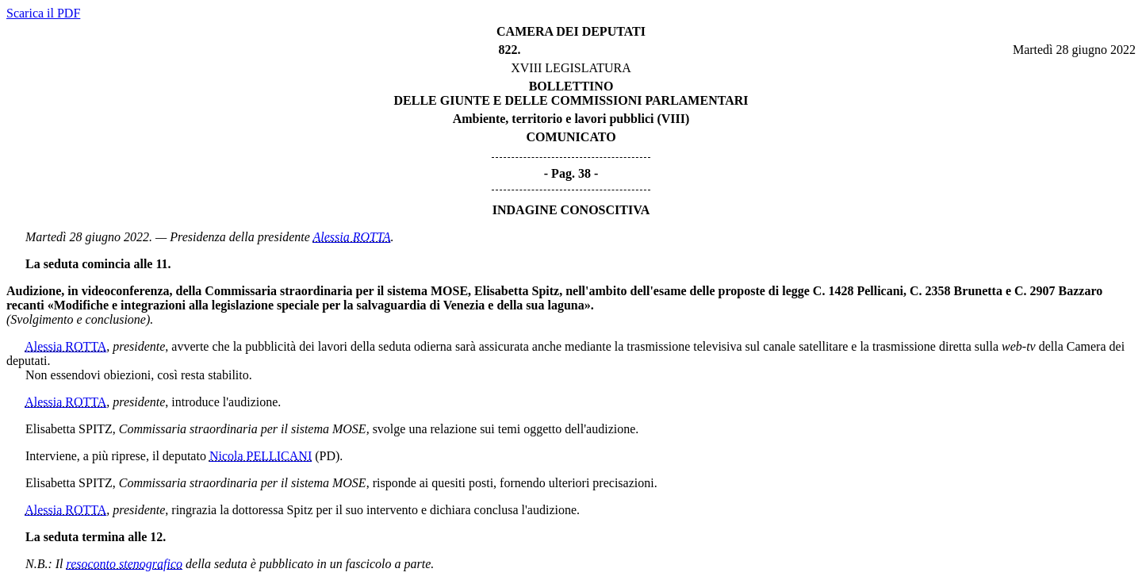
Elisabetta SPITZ (69, 429)
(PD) (327, 456)
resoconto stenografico (125, 564)
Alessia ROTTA (351, 237)
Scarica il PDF (43, 13)
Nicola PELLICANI (260, 456)
